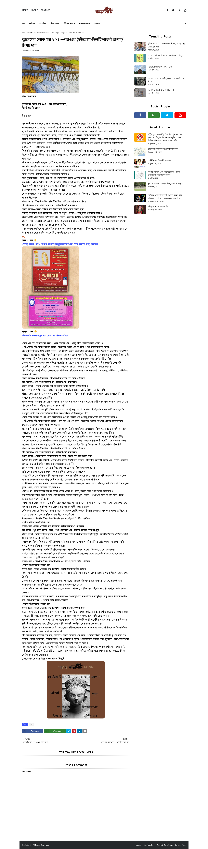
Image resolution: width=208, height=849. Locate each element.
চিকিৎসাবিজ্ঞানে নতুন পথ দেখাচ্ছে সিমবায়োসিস (45, 335)
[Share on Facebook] (32, 731)
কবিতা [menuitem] (32, 23)
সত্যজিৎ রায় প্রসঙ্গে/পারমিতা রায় (161, 90)
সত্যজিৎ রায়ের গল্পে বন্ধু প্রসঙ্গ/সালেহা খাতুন (165, 55)
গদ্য (29, 33)
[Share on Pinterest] (74, 731)
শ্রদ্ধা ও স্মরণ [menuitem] (84, 23)
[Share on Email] (84, 731)
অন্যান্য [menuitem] (97, 23)
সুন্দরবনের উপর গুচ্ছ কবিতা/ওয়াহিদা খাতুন (165, 183)
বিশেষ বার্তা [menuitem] (55, 23)
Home (25, 10)
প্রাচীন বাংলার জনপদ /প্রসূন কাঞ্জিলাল (163, 149)
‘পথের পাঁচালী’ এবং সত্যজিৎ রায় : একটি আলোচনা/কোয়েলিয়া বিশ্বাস (164, 173)
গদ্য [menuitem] (23, 23)
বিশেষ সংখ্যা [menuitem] (69, 23)
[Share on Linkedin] (79, 731)
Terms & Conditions (164, 845)
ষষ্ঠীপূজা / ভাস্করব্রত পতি (158, 207)
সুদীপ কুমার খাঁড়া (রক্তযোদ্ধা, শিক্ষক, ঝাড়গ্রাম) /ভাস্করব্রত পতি (166, 45)
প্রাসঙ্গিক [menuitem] (42, 23)
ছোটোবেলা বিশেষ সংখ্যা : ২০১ (160, 67)
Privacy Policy (180, 845)
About (34, 10)
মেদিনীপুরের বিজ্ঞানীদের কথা (159, 160)
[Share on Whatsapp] (55, 731)
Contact (45, 10)
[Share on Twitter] (68, 731)
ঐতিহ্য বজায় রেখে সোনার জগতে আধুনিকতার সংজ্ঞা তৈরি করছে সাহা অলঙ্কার (60, 244)
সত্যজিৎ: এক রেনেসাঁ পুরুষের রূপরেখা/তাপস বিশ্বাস (166, 79)
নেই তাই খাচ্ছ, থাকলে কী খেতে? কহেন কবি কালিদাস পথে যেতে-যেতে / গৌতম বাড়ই (165, 196)
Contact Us (148, 845)
